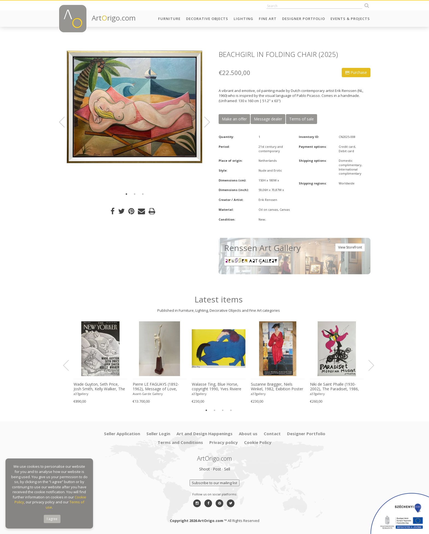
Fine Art (268, 18)
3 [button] (143, 194)
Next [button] (203, 122)
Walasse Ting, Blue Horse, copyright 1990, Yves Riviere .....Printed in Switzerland (216, 387)
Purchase (356, 72)
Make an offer (234, 119)
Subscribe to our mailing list (214, 482)
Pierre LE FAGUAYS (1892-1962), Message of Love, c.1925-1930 (156, 387)
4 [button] (231, 410)
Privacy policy (223, 442)
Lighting (243, 18)
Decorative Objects (207, 18)
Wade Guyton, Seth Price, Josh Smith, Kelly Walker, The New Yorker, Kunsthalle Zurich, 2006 (99, 387)
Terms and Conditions (180, 442)
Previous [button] (65, 122)
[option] (134, 107)
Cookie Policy (257, 442)
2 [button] (134, 194)
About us (248, 433)
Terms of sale (301, 119)
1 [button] (126, 194)
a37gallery (81, 394)
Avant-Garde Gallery (148, 394)
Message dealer (268, 119)
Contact (272, 433)
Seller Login (158, 433)
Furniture (169, 18)
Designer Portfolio (303, 18)
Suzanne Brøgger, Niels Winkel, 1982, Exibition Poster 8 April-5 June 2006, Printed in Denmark (277, 387)
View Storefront (350, 247)
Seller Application (122, 433)
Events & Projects (350, 18)
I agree (52, 518)
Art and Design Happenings (204, 433)
